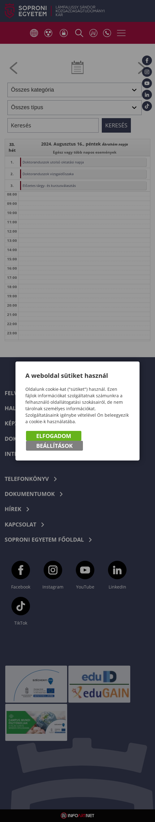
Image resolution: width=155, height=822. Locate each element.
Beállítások (54, 445)
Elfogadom (53, 436)
